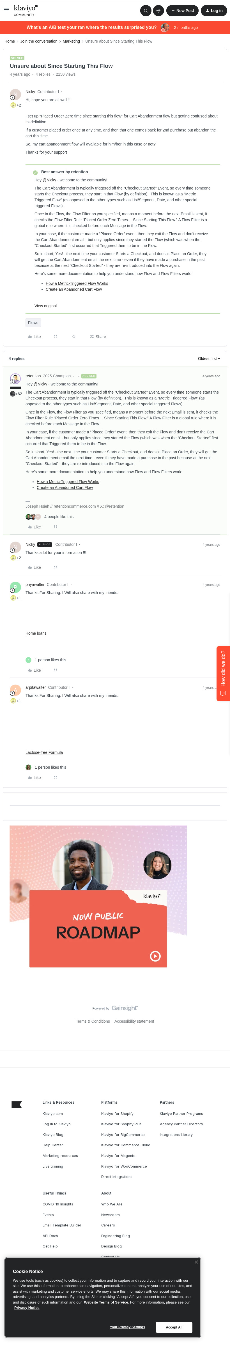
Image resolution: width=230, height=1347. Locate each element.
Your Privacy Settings (127, 1327)
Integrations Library (176, 1135)
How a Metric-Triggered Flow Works (77, 283)
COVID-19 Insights (58, 1204)
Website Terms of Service (106, 1302)
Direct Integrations (116, 1177)
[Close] (196, 1262)
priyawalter (35, 584)
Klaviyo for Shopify (117, 1114)
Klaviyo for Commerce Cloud (125, 1145)
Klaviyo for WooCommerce (124, 1166)
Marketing (71, 41)
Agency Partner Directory (181, 1124)
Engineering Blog (115, 1236)
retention (33, 376)
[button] (6, 11)
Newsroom (110, 1215)
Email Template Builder (62, 1225)
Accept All (174, 1327)
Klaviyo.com (53, 1114)
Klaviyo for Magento (118, 1156)
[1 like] (46, 660)
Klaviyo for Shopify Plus (121, 1124)
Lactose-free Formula (44, 752)
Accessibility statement (134, 1021)
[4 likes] (49, 517)
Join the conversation (38, 41)
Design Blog (111, 1246)
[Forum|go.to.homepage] (26, 10)
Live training (53, 1166)
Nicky (30, 91)
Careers (108, 1225)
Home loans (36, 633)
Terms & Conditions (93, 1021)
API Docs (50, 1236)
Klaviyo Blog (53, 1135)
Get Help (50, 1246)
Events (48, 1215)
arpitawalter (36, 687)
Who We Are (112, 1204)
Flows (33, 322)
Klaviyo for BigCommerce (123, 1135)
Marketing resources (60, 1156)
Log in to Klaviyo (57, 1124)
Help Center (53, 1145)
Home (9, 41)
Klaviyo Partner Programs (181, 1114)
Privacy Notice (27, 1308)
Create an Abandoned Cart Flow (74, 289)
